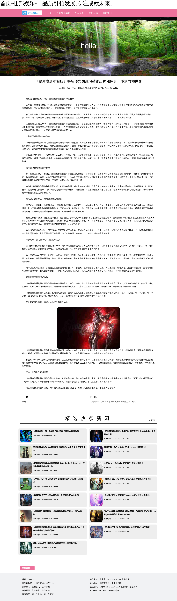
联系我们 (107, 13)
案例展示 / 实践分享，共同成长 (36, 590)
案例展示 (93, 13)
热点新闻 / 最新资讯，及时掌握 (36, 587)
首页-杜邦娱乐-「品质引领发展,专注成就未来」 (58, 3)
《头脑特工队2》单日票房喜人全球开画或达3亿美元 (113, 402)
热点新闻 (79, 13)
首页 (49, 13)
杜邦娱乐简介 (63, 13)
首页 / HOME (28, 579)
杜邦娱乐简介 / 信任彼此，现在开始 (38, 583)
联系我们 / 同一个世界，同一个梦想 (38, 594)
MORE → (153, 420)
